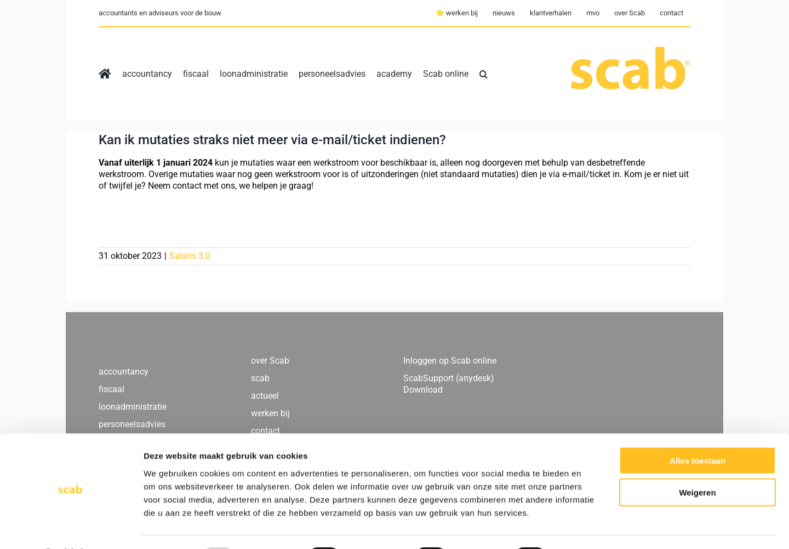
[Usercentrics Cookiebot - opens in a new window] (71, 527)
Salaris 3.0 (189, 256)
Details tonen (592, 527)
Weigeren (697, 463)
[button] (483, 74)
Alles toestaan (697, 430)
